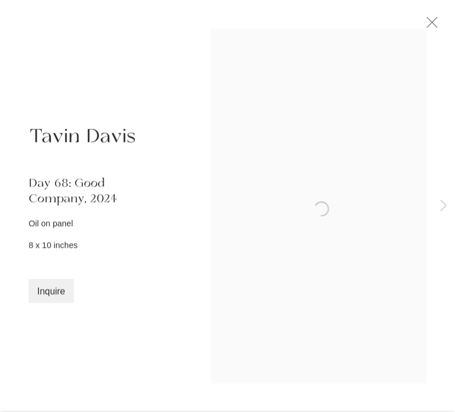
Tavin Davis (82, 139)
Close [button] (431, 25)
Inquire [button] (51, 294)
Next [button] (443, 206)
